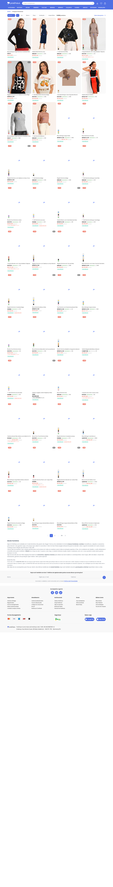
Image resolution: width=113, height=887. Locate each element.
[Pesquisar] (93, 3)
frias (77, 799)
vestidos (81, 794)
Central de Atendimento (37, 851)
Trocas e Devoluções (37, 853)
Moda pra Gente (58, 857)
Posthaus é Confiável (37, 859)
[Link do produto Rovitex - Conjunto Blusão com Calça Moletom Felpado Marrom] (94, 39)
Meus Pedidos (99, 853)
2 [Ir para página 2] (54, 786)
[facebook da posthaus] (52, 843)
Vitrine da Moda (80, 853)
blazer (27, 801)
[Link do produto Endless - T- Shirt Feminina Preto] (69, 39)
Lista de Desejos (99, 855)
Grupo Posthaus (58, 853)
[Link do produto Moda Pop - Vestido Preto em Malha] (94, 81)
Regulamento (10, 853)
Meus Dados (99, 851)
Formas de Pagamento (13, 855)
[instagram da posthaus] (56, 843)
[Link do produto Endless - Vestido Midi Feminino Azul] (44, 39)
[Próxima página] (65, 785)
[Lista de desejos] (101, 3)
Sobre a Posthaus (58, 851)
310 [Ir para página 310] (62, 786)
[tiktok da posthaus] (60, 843)
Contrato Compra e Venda (13, 859)
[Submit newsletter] (104, 828)
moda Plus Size (31, 814)
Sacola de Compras (101, 857)
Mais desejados (100, 15)
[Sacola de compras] (105, 3)
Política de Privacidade (71, 831)
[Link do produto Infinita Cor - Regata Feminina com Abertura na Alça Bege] (19, 81)
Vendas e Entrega (11, 851)
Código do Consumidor (37, 855)
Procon (33, 857)
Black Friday (79, 855)
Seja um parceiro (58, 855)
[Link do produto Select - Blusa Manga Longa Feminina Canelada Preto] (19, 39)
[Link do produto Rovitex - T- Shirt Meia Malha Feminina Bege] (44, 81)
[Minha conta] (97, 3)
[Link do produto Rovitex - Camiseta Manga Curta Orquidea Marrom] (69, 81)
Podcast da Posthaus (59, 859)
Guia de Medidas (80, 851)
